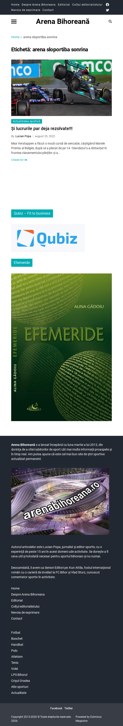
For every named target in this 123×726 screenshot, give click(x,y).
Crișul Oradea (20, 681)
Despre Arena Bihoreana (39, 4)
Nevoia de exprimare (25, 10)
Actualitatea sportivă (26, 121)
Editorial (64, 4)
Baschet (17, 638)
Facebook (56, 708)
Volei (14, 668)
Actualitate (18, 693)
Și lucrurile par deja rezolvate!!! (41, 128)
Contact (48, 10)
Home (15, 4)
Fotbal (15, 632)
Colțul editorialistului (87, 4)
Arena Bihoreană (62, 21)
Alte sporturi (19, 687)
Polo (14, 650)
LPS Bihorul (19, 674)
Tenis (14, 662)
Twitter (68, 708)
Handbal (17, 644)
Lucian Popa (23, 136)
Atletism (17, 656)
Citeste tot (19, 159)
